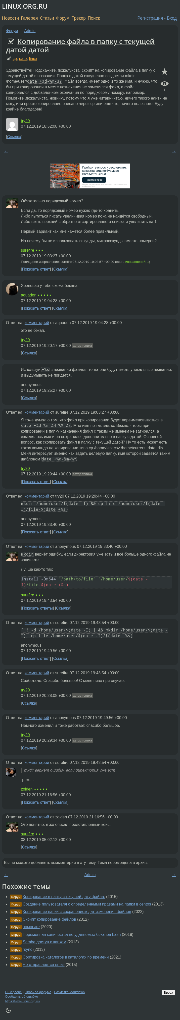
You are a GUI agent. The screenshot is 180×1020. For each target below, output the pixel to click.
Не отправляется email (43, 965)
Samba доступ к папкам (44, 942)
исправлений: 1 (137, 262)
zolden (27, 789)
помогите (31, 927)
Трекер (79, 18)
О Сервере (13, 992)
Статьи (47, 18)
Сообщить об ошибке (21, 996)
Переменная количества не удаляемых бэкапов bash (72, 934)
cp (15, 59)
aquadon (28, 295)
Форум (62, 18)
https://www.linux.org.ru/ (22, 1001)
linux (33, 59)
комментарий (37, 323)
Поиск (94, 18)
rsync (27, 949)
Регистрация (150, 18)
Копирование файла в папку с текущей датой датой (80, 46)
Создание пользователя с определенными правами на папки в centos (87, 904)
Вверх (168, 992)
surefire (27, 250)
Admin (30, 31)
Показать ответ (36, 269)
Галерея (29, 18)
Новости (10, 18)
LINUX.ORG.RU (24, 6)
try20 (25, 121)
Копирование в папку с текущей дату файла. (64, 897)
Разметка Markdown (69, 992)
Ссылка (14, 137)
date (23, 59)
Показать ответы (37, 608)
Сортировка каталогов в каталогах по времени (66, 957)
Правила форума (38, 992)
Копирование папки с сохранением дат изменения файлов (77, 911)
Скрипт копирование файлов (49, 919)
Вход (172, 18)
